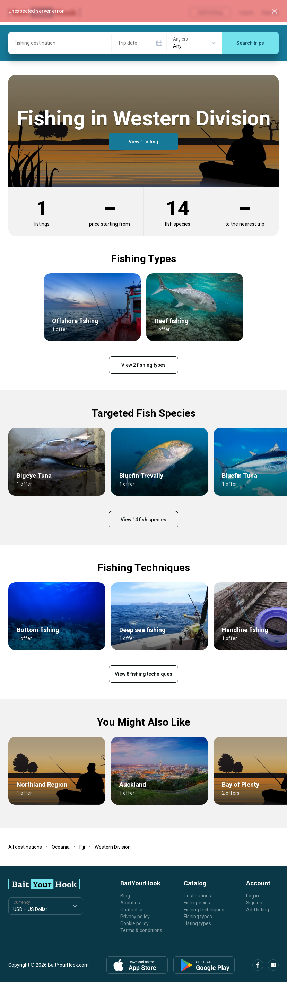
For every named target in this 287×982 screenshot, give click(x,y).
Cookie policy (134, 923)
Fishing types (198, 916)
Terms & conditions (141, 930)
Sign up (254, 902)
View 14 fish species (143, 519)
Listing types (197, 923)
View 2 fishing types (143, 365)
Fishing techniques (204, 909)
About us (130, 902)
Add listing (257, 909)
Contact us (132, 909)
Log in (252, 896)
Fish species (197, 902)
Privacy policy (135, 916)
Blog (125, 896)
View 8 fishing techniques (143, 674)
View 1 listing (143, 141)
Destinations (197, 896)
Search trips (250, 43)
